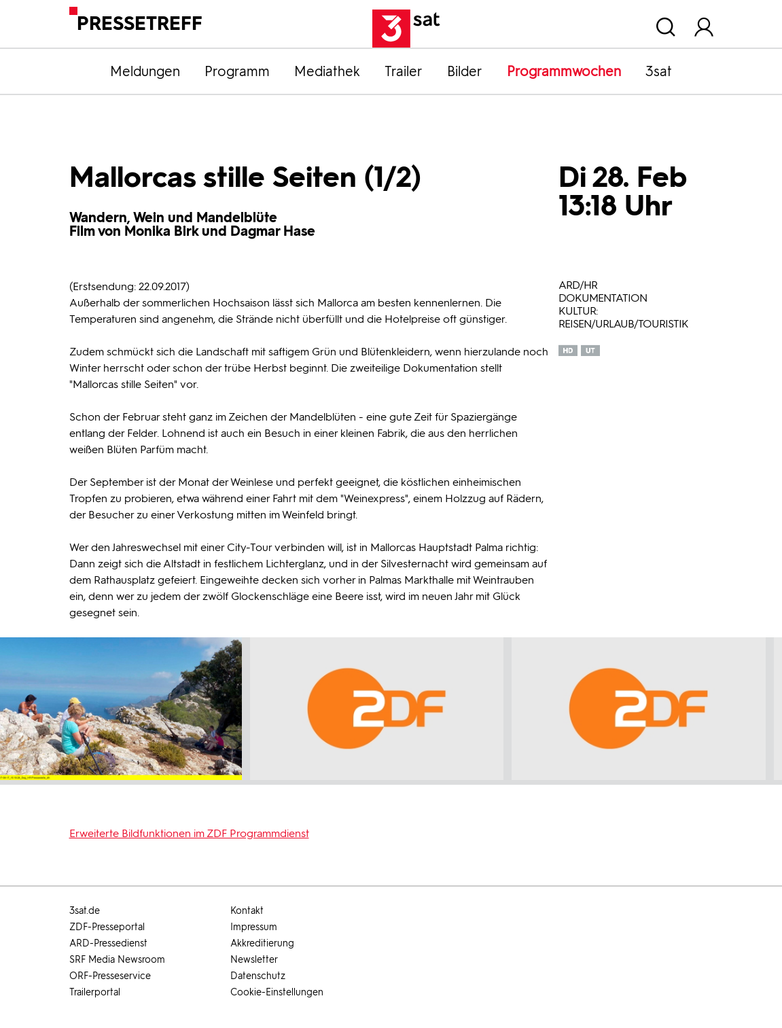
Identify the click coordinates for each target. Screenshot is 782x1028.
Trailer (404, 71)
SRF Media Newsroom (117, 959)
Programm (237, 71)
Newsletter (254, 959)
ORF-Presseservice (110, 976)
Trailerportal (94, 992)
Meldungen (145, 71)
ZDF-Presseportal (107, 927)
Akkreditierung (262, 943)
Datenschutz (257, 976)
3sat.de (84, 911)
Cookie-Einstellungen (276, 992)
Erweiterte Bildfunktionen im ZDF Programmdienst (189, 833)
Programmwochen (564, 71)
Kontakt (247, 911)
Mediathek (327, 71)
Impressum (253, 927)
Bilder (464, 71)
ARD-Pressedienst (108, 943)
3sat (658, 71)
